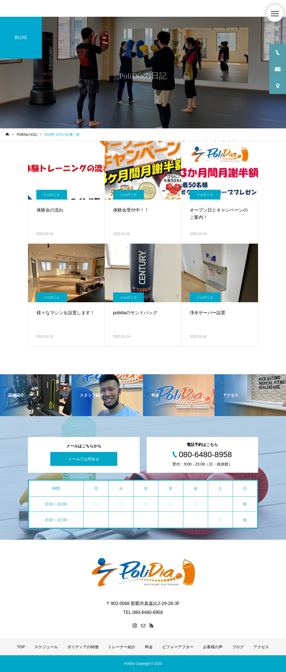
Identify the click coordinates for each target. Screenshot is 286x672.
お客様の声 (213, 647)
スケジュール (46, 647)
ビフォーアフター (178, 647)
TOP (21, 647)
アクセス (261, 647)
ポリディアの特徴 (83, 647)
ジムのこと (51, 194)
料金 (149, 647)
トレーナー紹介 (121, 647)
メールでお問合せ (83, 459)
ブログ (238, 647)
